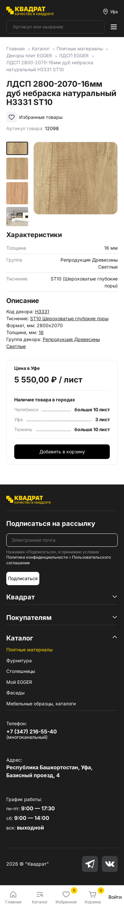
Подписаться (23, 578)
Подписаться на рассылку (50, 524)
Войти (115, 897)
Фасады (15, 692)
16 (41, 332)
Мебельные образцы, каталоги (41, 703)
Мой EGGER (19, 682)
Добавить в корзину (62, 451)
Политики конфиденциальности (37, 557)
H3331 (42, 311)
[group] (75, 184)
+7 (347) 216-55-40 (31, 731)
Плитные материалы (29, 649)
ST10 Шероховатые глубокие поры (69, 318)
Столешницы (20, 671)
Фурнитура (19, 660)
